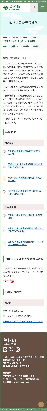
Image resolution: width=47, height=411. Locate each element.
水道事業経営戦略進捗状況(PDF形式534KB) (25, 179)
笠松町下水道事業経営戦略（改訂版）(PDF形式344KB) (26, 230)
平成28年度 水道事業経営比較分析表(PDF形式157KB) (25, 166)
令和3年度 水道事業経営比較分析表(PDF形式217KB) (24, 192)
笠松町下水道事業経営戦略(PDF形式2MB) (25, 216)
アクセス (26, 366)
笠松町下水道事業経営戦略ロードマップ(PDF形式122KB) (26, 243)
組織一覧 (15, 46)
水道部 (26, 46)
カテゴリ (15, 37)
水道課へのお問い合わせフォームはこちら (23, 321)
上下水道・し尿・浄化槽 (13, 41)
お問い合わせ (12, 366)
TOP (5, 37)
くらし (34, 37)
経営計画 (31, 41)
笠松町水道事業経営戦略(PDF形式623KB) (24, 152)
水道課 (36, 46)
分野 (25, 37)
